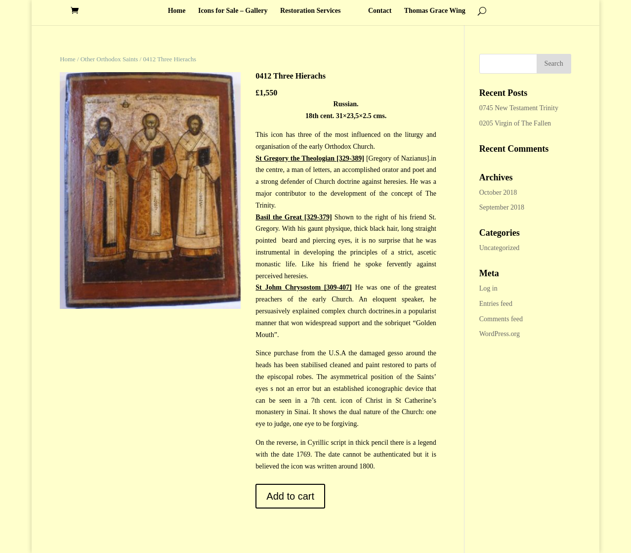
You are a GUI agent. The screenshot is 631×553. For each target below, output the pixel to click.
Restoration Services (310, 10)
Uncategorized (499, 248)
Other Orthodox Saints (109, 59)
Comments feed (501, 319)
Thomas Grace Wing (434, 10)
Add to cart (290, 496)
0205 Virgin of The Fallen (515, 123)
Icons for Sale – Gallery (233, 10)
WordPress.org (499, 334)
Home (177, 10)
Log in (488, 288)
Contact (379, 10)
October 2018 (498, 192)
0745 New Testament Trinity (518, 108)
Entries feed (495, 303)
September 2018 (501, 207)
